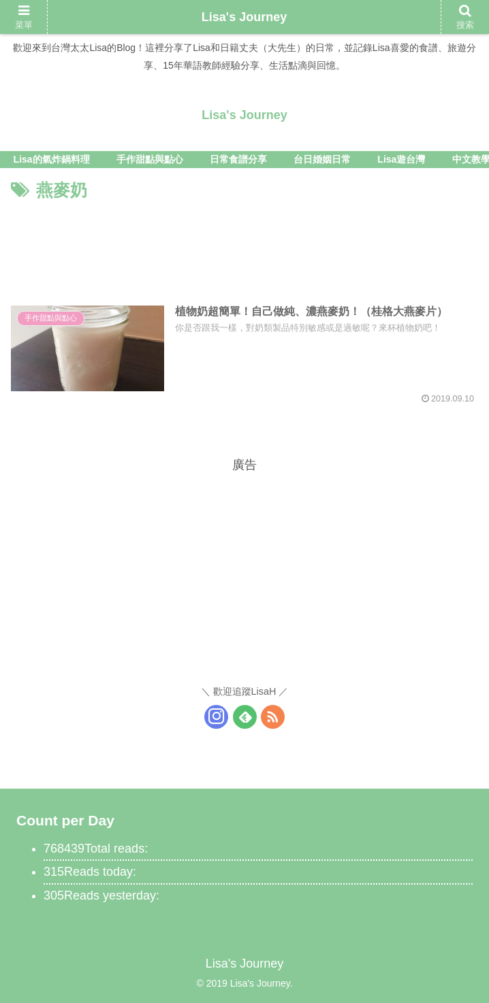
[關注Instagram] (216, 717)
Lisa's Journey (244, 17)
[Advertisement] (244, 246)
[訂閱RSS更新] (273, 717)
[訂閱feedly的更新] (245, 717)
